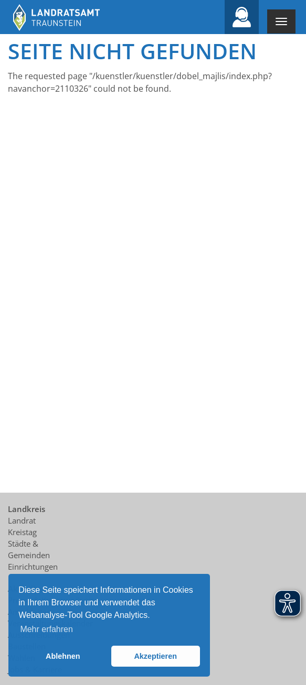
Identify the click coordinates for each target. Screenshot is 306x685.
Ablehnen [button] (63, 656)
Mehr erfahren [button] (46, 629)
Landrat (22, 520)
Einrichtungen (33, 566)
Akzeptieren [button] (155, 656)
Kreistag (22, 532)
